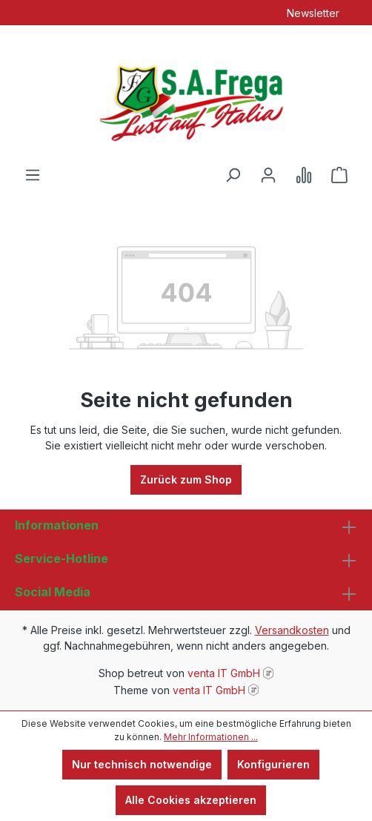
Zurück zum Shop (186, 479)
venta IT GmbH (223, 673)
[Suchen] (232, 175)
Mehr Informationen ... (211, 736)
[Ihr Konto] (268, 175)
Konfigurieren (273, 764)
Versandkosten (292, 630)
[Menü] (32, 175)
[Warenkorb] (339, 175)
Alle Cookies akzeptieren (190, 800)
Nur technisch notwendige (142, 764)
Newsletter (313, 13)
